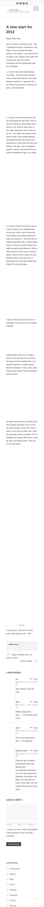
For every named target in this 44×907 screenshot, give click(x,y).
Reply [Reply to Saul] (35, 702)
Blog (11, 882)
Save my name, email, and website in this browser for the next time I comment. (22, 835)
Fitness (13, 903)
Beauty (13, 877)
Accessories (15, 872)
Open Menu (35, 8)
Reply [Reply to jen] (35, 679)
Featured (13, 898)
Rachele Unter (21, 751)
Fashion (13, 893)
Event (12, 887)
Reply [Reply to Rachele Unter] (35, 751)
